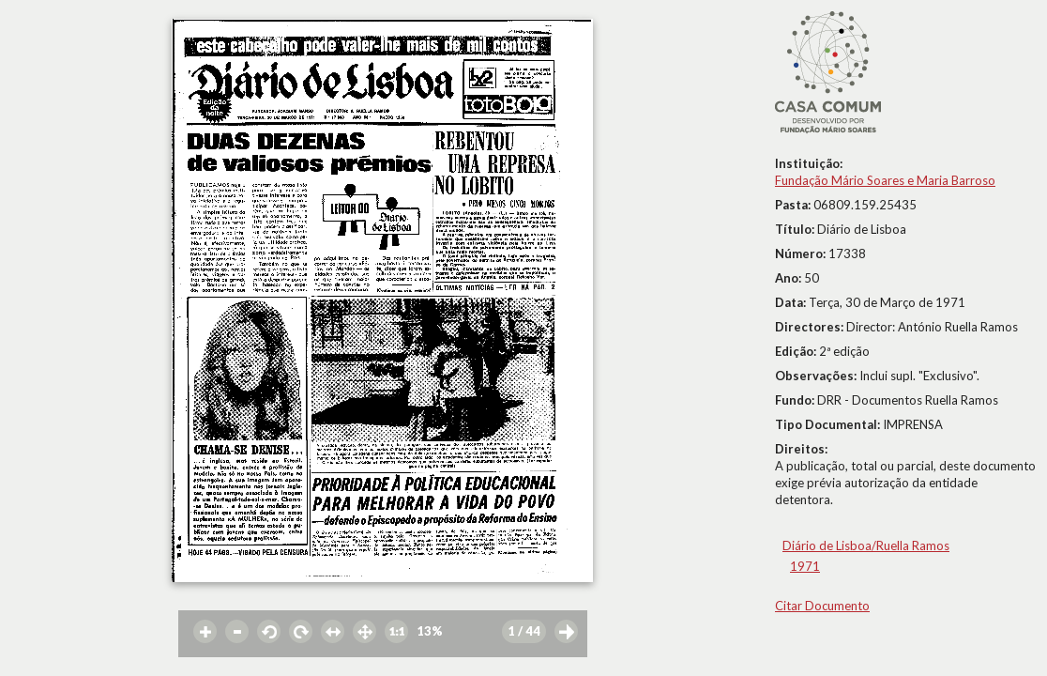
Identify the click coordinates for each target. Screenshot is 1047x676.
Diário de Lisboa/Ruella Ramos (865, 545)
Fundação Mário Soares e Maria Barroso (885, 180)
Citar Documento (822, 605)
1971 (805, 566)
